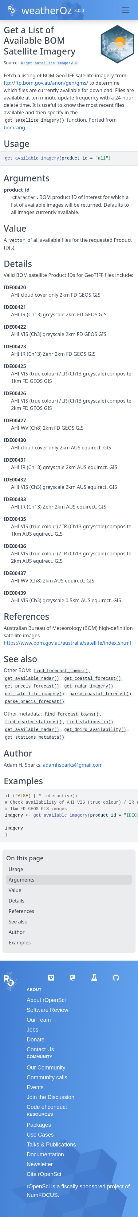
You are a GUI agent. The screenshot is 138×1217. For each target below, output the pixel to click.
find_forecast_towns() (61, 670)
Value (15, 890)
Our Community (46, 1068)
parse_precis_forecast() (34, 701)
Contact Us (40, 1049)
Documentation (45, 1154)
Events (35, 1087)
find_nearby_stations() (33, 722)
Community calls (47, 1077)
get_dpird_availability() (95, 729)
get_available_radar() (32, 678)
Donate (36, 1039)
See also (18, 921)
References (21, 911)
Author (17, 932)
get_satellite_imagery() (34, 120)
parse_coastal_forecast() (100, 694)
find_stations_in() (90, 722)
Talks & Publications (51, 1145)
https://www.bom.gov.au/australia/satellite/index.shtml (67, 642)
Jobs (32, 1030)
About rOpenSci (46, 1000)
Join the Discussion (50, 1097)
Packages (39, 1125)
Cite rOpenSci (44, 1174)
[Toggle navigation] (125, 10)
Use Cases (40, 1135)
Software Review (47, 1010)
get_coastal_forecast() (92, 678)
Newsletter (40, 1164)
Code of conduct (47, 1107)
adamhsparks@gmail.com (73, 764)
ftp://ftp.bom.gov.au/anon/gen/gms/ (46, 82)
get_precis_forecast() (32, 686)
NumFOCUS (42, 1195)
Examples (20, 942)
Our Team (39, 1020)
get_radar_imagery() (88, 686)
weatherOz (47, 10)
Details (16, 900)
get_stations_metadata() (34, 737)
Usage (16, 869)
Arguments (21, 879)
